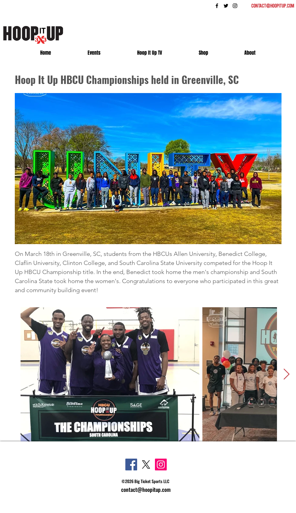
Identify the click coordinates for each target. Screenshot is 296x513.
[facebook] (217, 6)
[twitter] (226, 6)
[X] (146, 464)
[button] (250, 52)
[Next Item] (286, 374)
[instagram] (235, 6)
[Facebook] (131, 464)
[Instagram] (161, 464)
